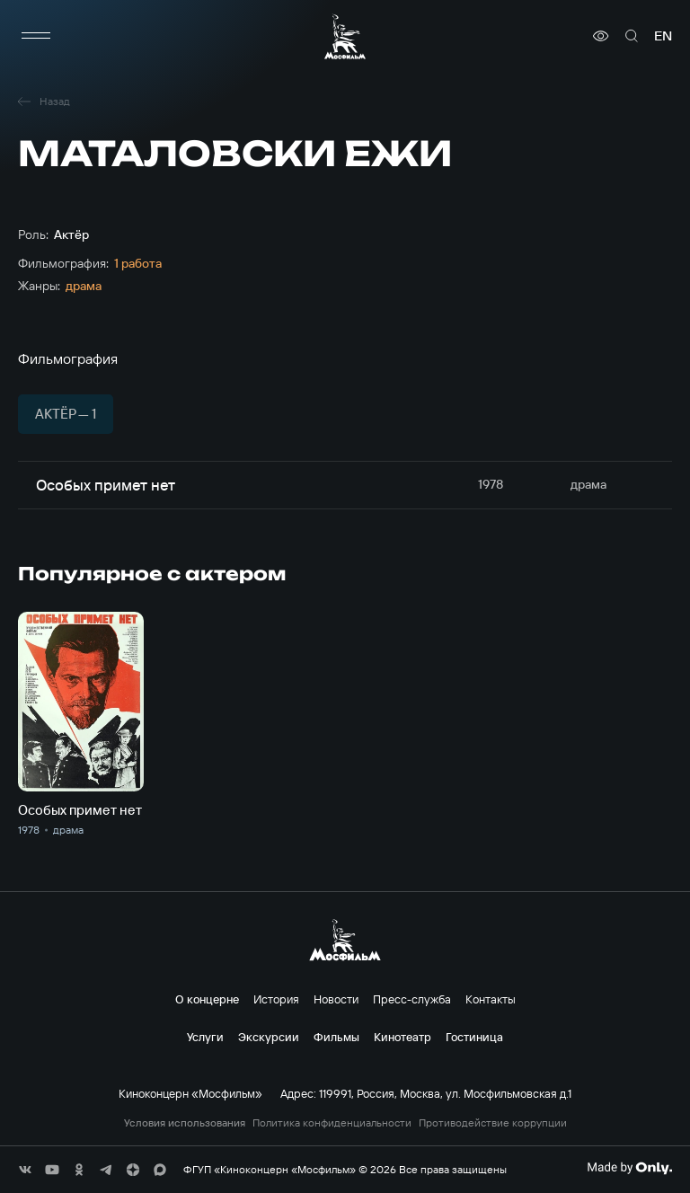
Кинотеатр (402, 1037)
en (663, 36)
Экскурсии (268, 1037)
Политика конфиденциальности (331, 1123)
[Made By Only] (629, 1168)
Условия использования (184, 1123)
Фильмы (336, 1037)
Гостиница (474, 1037)
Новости (336, 999)
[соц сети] (25, 1169)
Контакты (490, 999)
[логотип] (345, 36)
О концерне (207, 999)
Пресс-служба (412, 999)
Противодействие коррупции (493, 1123)
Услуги (205, 1037)
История (276, 999)
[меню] (36, 36)
